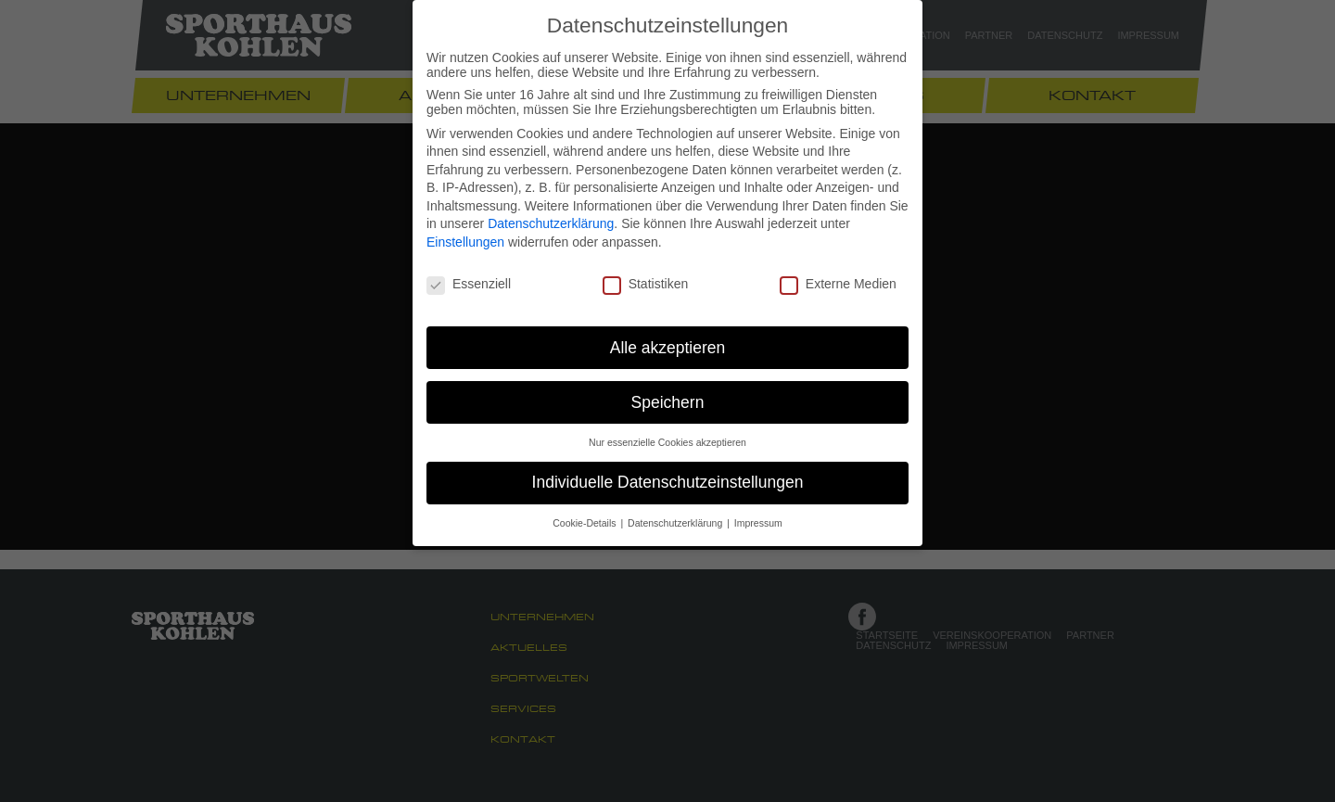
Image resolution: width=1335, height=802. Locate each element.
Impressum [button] (758, 522)
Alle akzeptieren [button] (668, 347)
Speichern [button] (668, 402)
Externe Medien (838, 283)
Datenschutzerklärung (551, 223)
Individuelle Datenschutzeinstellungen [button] (668, 482)
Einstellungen (465, 242)
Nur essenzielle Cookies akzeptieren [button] (667, 442)
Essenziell (468, 283)
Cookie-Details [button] (585, 522)
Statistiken (646, 283)
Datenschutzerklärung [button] (676, 522)
